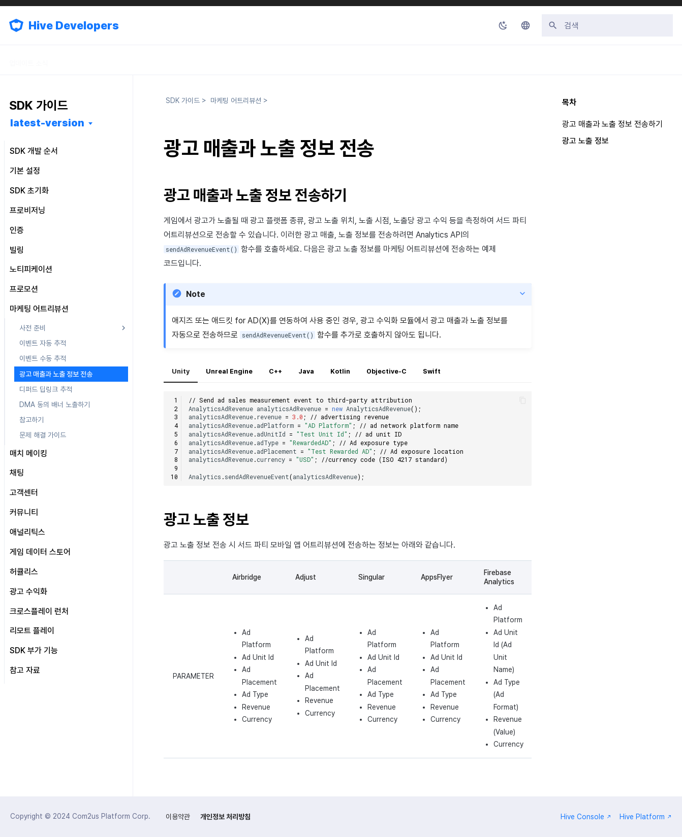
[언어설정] (525, 25)
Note (195, 294)
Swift (432, 371)
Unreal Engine (229, 371)
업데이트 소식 (28, 60)
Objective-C (386, 371)
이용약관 (178, 817)
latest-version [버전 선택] (47, 123)
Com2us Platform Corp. (111, 816)
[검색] (607, 25)
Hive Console (586, 817)
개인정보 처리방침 (225, 817)
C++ (275, 371)
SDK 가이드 (90, 60)
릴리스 (255, 60)
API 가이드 (205, 60)
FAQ (296, 60)
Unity (181, 371)
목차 (569, 102)
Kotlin (340, 371)
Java (306, 371)
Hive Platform (645, 817)
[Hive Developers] (16, 25)
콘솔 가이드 (148, 60)
